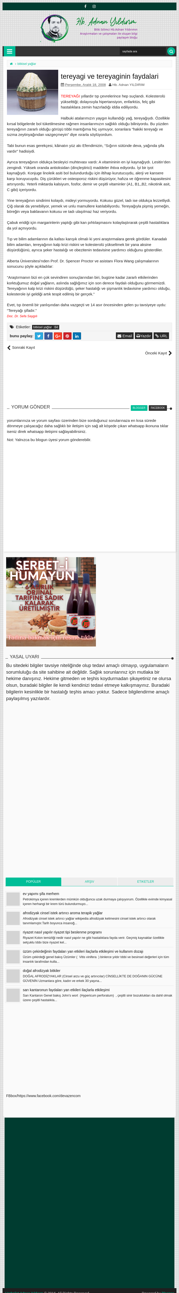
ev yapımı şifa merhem (41, 888)
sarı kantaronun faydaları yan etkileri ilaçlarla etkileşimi (66, 984)
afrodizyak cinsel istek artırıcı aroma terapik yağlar (63, 908)
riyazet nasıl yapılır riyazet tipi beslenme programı (62, 927)
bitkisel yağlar (42, 327)
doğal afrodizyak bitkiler (41, 965)
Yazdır (144, 336)
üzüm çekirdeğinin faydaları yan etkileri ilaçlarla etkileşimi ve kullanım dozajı (83, 946)
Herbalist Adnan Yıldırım (24, 1288)
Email (125, 336)
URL (161, 336)
